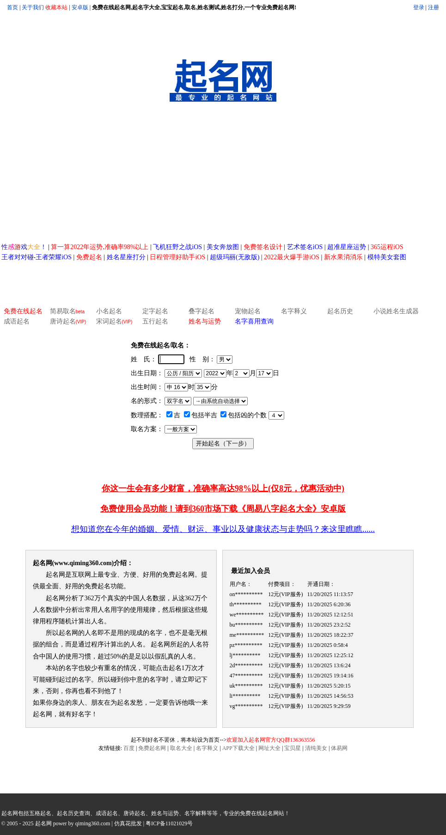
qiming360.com (92, 823)
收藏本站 (56, 7)
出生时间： (147, 387)
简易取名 (63, 311)
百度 (128, 748)
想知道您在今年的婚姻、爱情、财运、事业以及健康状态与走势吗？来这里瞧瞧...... (223, 529)
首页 (12, 7)
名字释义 (294, 311)
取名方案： (147, 429)
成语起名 (17, 321)
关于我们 (33, 7)
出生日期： (147, 373)
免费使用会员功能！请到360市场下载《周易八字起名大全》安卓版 (223, 508)
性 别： (202, 359)
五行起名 (155, 321)
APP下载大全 (238, 748)
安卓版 (80, 7)
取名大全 (181, 748)
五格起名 (40, 813)
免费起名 (175, 574)
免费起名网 (152, 748)
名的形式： (147, 400)
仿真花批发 (128, 823)
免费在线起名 (23, 311)
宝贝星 (292, 748)
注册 (433, 7)
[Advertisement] (223, 173)
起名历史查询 (73, 813)
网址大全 (269, 748)
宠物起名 (248, 311)
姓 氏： (144, 359)
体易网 (339, 748)
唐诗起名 (68, 321)
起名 (175, 667)
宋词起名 (114, 321)
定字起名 (155, 311)
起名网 (42, 563)
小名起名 (109, 311)
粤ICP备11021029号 (169, 823)
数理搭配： (147, 415)
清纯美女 (316, 748)
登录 (418, 7)
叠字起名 (201, 311)
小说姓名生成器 (396, 311)
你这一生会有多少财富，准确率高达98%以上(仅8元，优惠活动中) (223, 488)
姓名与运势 (205, 321)
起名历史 (340, 311)
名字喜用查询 (254, 321)
